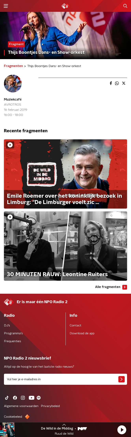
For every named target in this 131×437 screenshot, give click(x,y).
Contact (75, 325)
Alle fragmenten (111, 287)
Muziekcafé (13, 99)
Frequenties (12, 341)
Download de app (82, 333)
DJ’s (7, 325)
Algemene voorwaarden (21, 406)
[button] (121, 429)
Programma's (13, 333)
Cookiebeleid (13, 416)
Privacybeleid (50, 406)
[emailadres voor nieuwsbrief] (65, 379)
